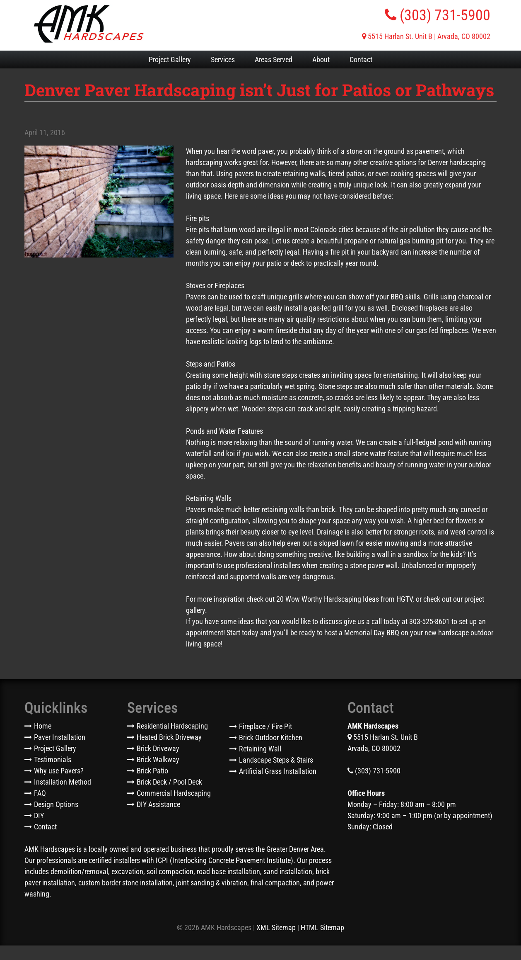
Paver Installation (59, 737)
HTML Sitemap (322, 927)
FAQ (40, 793)
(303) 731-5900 (437, 15)
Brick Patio (152, 770)
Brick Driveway (158, 748)
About (321, 59)
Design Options (56, 804)
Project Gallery (170, 59)
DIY (39, 815)
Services (223, 59)
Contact (361, 59)
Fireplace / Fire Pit (265, 726)
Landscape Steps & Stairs (276, 760)
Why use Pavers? (59, 770)
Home (42, 726)
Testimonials (52, 759)
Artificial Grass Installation (277, 771)
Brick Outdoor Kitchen (270, 737)
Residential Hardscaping (172, 726)
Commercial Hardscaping (174, 793)
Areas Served (273, 59)
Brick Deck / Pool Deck (169, 782)
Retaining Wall (260, 748)
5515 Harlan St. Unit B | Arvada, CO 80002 (426, 36)
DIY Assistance (158, 804)
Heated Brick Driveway (169, 737)
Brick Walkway (158, 759)
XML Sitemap (276, 927)
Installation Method (62, 782)
